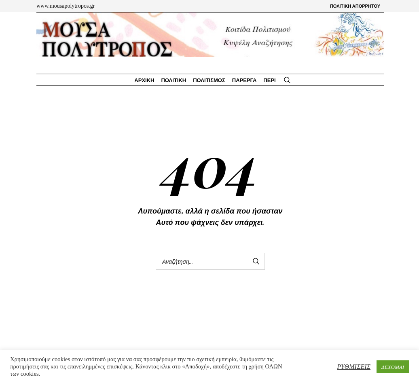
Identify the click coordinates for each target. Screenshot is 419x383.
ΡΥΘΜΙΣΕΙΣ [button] (353, 366)
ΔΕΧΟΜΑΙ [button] (392, 366)
